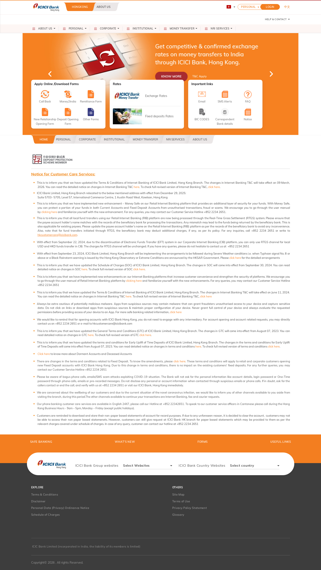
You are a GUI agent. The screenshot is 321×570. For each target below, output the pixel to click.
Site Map (178, 494)
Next (271, 74)
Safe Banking (41, 441)
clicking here (49, 212)
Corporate (87, 139)
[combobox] (147, 466)
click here (214, 187)
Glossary (178, 514)
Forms (203, 441)
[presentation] (51, 464)
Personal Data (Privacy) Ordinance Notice (60, 508)
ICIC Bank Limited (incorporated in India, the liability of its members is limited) (86, 546)
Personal (248, 6)
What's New (125, 441)
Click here (44, 354)
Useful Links (280, 441)
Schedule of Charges (45, 514)
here (136, 187)
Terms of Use (181, 501)
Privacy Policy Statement (189, 508)
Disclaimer (38, 501)
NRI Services (175, 139)
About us (104, 6)
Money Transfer (145, 139)
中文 (287, 7)
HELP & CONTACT (277, 19)
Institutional (114, 139)
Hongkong (80, 6)
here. (129, 296)
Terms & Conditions (44, 494)
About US (200, 139)
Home (44, 139)
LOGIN (270, 6)
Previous (50, 74)
